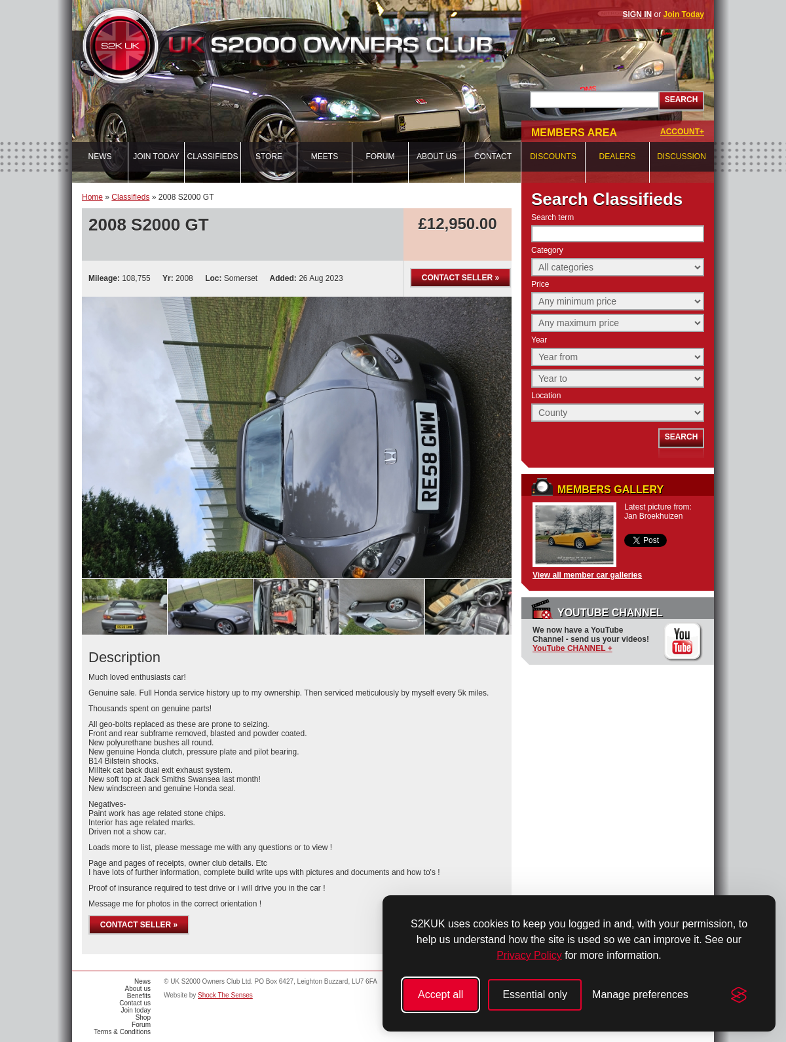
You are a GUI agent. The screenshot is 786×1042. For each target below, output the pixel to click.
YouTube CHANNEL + (572, 648)
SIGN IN (637, 14)
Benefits (139, 995)
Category (547, 250)
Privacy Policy (529, 955)
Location (546, 395)
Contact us (135, 1003)
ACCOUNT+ (682, 131)
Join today (156, 156)
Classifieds (212, 156)
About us (437, 156)
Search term (552, 217)
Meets (324, 156)
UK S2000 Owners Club (312, 45)
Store (268, 156)
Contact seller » (460, 277)
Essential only (534, 994)
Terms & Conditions (122, 1031)
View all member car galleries (587, 575)
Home (92, 197)
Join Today (684, 14)
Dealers (617, 156)
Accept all (440, 994)
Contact (493, 156)
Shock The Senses (225, 995)
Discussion (681, 156)
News (100, 156)
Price (540, 284)
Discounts (553, 156)
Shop (143, 1017)
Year (539, 339)
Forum (380, 156)
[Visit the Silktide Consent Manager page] (739, 995)
